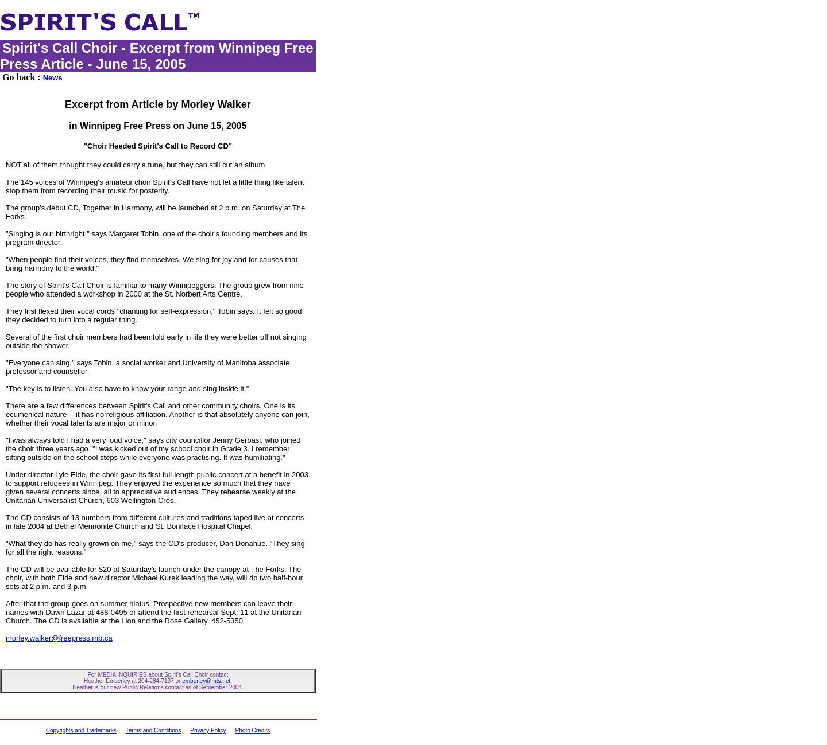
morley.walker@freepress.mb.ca (59, 638)
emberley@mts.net (206, 681)
